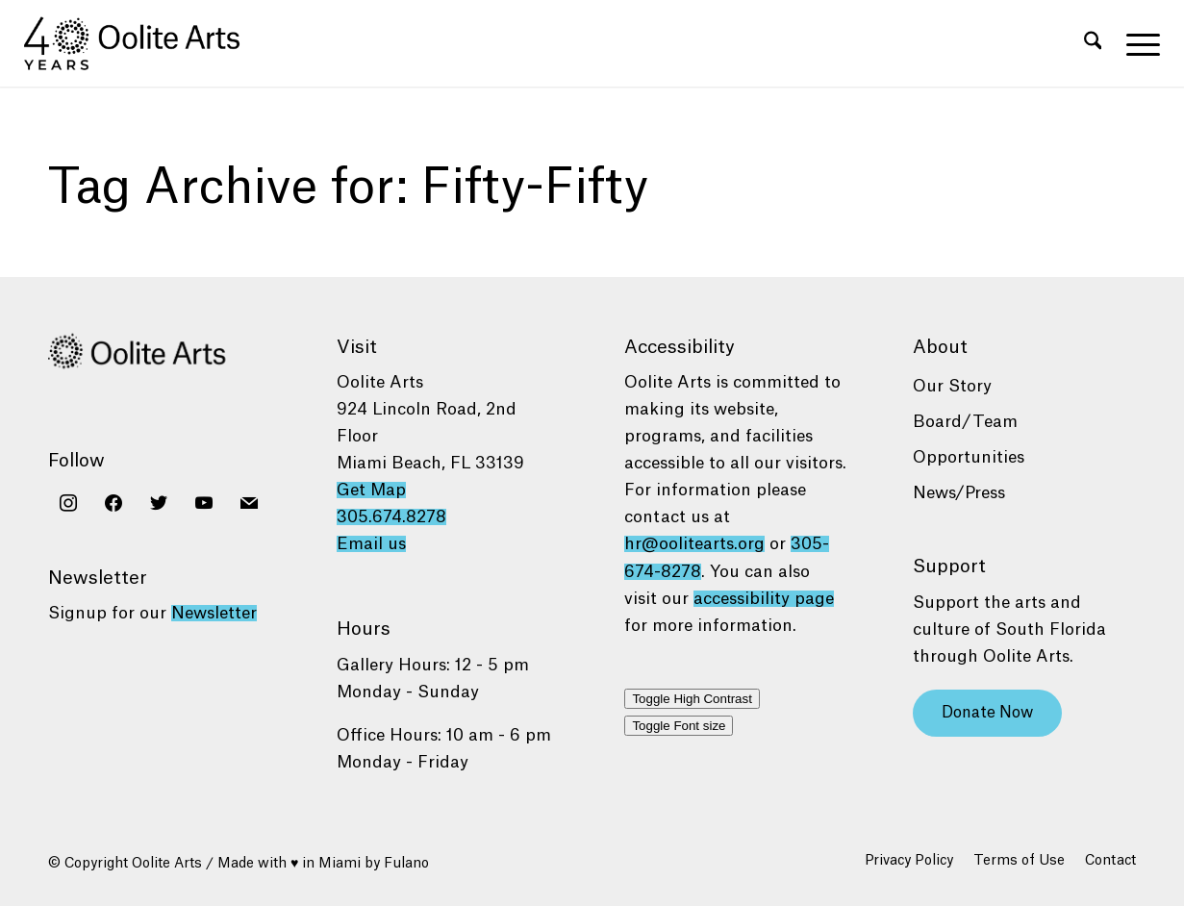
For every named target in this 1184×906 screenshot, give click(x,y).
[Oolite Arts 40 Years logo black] (143, 43)
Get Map (371, 490)
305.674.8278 (391, 517)
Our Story (952, 386)
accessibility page (763, 599)
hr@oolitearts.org (694, 544)
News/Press (959, 493)
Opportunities (968, 457)
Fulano (406, 863)
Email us (371, 544)
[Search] (1093, 43)
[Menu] (1137, 43)
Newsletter (214, 613)
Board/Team (965, 422)
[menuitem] (1093, 43)
